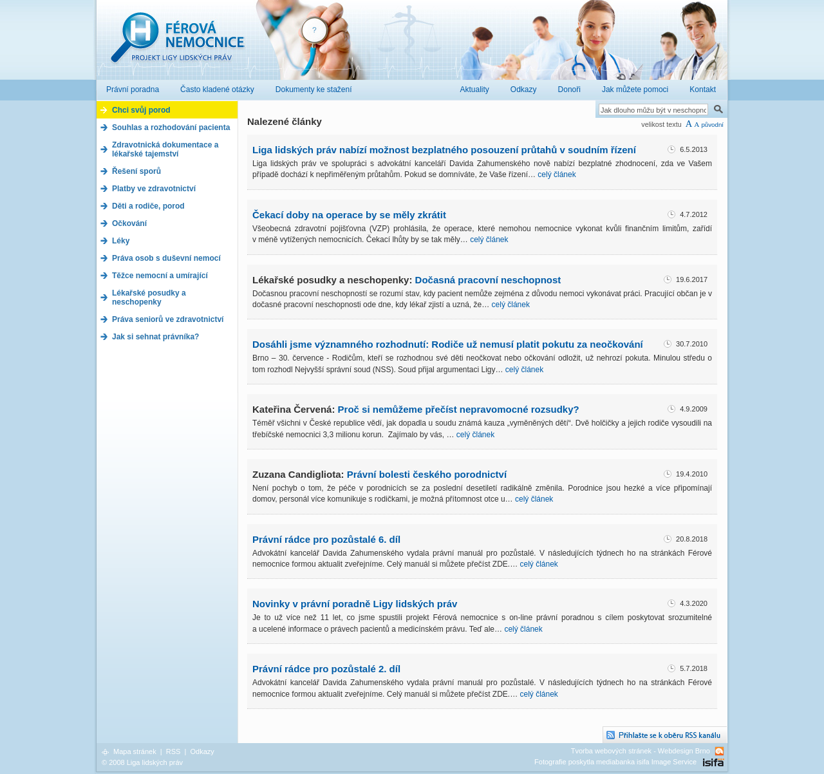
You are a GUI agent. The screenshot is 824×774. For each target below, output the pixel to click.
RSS (173, 751)
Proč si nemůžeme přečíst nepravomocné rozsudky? (458, 409)
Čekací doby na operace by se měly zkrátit (349, 214)
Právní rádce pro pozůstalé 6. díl (326, 539)
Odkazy (202, 751)
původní (712, 124)
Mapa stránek (134, 751)
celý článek (557, 174)
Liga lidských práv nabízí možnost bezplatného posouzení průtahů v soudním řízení (444, 149)
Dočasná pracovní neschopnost (488, 279)
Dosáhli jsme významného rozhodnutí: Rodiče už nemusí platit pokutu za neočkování (447, 344)
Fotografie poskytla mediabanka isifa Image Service (615, 762)
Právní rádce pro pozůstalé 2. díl (326, 668)
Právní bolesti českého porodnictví (427, 474)
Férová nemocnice (177, 44)
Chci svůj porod (141, 110)
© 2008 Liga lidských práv (142, 762)
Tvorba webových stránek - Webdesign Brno (640, 751)
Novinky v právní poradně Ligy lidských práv (354, 603)
